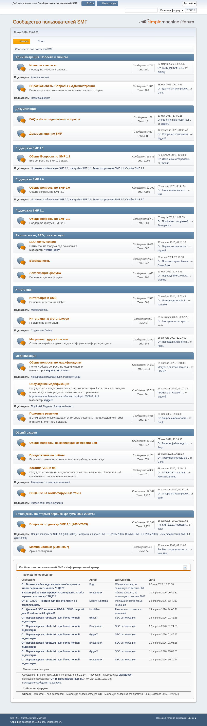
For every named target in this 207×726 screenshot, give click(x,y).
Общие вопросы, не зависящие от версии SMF (63, 442)
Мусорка (58, 503)
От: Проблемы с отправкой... (174, 221)
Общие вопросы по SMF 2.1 (49, 218)
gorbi (160, 497)
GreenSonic (164, 265)
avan (160, 528)
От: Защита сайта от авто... (173, 418)
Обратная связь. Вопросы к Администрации (62, 86)
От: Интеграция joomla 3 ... (173, 300)
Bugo (160, 447)
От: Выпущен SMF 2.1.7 (171, 68)
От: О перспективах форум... (174, 493)
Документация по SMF (45, 133)
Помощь (160, 718)
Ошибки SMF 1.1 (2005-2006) (141, 534)
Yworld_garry (52, 250)
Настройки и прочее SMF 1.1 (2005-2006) (101, 534)
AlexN (161, 345)
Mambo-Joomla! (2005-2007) (49, 546)
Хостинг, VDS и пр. (42, 468)
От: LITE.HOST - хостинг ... (173, 472)
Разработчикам (71, 376)
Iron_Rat (162, 553)
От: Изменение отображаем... (174, 159)
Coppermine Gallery (42, 330)
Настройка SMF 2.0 (81, 199)
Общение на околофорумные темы (55, 493)
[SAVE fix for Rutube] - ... (171, 392)
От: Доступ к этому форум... (173, 88)
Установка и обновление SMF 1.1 (49, 168)
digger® (165, 123)
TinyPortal (36, 406)
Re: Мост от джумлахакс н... (173, 549)
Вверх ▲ (192, 718)
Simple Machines (38, 718)
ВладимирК (95, 592)
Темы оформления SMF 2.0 (108, 199)
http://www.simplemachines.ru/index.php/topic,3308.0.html (64, 396)
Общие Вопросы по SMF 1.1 (49, 156)
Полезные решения (43, 413)
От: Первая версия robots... (173, 246)
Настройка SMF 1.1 (81, 168)
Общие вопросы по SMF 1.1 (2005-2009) (53, 534)
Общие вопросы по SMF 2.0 (49, 187)
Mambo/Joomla (39, 309)
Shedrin (165, 163)
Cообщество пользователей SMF (50, 21)
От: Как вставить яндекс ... (173, 190)
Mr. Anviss (63, 370)
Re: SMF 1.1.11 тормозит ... (173, 524)
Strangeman (164, 225)
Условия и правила (176, 718)
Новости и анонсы (42, 65)
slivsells (162, 279)
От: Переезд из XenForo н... (173, 341)
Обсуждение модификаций (49, 384)
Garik (161, 92)
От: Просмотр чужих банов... (174, 261)
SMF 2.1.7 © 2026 (19, 718)
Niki (160, 194)
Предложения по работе (47, 455)
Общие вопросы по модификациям (55, 362)
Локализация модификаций (46, 376)
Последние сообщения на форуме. (42, 682)
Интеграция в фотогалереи (49, 318)
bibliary (161, 72)
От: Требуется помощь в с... (173, 457)
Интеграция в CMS (42, 298)
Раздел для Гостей (41, 503)
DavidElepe (125, 674)
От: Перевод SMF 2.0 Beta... (173, 275)
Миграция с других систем (48, 339)
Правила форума (40, 98)
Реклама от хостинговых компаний (50, 482)
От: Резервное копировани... (174, 134)
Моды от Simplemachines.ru (58, 406)
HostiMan (94, 609)
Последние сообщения (36, 574)
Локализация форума (45, 273)
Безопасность (39, 260)
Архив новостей (40, 77)
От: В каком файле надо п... (173, 443)
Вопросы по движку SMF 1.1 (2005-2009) (58, 524)
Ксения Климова (167, 476)
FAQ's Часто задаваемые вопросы (54, 119)
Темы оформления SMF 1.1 (108, 168)
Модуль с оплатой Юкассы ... (174, 367)
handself (162, 304)
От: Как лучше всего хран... (173, 321)
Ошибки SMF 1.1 (134, 168)
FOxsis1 (162, 371)
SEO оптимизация (42, 241)
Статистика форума (34, 669)
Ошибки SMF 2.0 (134, 199)
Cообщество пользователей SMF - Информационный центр (59, 567)
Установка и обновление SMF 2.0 (49, 199)
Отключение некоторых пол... (174, 119)
